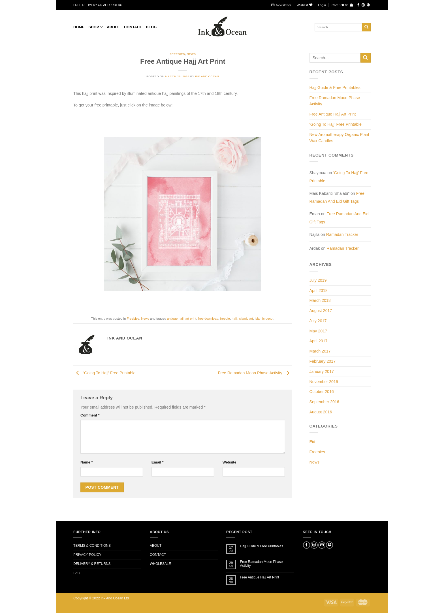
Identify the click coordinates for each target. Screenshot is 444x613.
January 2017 (321, 371)
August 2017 (320, 310)
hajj (234, 318)
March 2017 (320, 351)
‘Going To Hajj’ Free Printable (104, 373)
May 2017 (318, 331)
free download (208, 318)
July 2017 (318, 321)
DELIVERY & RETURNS (92, 564)
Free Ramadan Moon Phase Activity (255, 373)
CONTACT (133, 27)
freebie (225, 318)
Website (229, 462)
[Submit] (366, 27)
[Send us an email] (321, 545)
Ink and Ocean (207, 76)
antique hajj (175, 318)
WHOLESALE (160, 564)
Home (78, 27)
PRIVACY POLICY (87, 555)
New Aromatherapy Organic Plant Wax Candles (339, 137)
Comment (90, 415)
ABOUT (155, 546)
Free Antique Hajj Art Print (332, 114)
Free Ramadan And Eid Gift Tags (336, 197)
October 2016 (321, 391)
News (191, 53)
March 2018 (320, 300)
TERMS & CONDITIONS (92, 546)
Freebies (177, 53)
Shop (95, 27)
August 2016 (320, 412)
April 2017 (318, 341)
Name (86, 462)
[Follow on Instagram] (363, 5)
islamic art (245, 318)
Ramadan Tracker (342, 234)
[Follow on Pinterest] (368, 5)
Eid (312, 441)
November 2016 (323, 381)
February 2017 (322, 361)
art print (190, 318)
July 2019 (318, 280)
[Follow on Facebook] (358, 5)
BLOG (151, 27)
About (113, 27)
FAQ (76, 573)
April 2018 (318, 290)
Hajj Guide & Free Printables (334, 87)
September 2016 (324, 402)
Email (157, 462)
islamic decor (264, 318)
